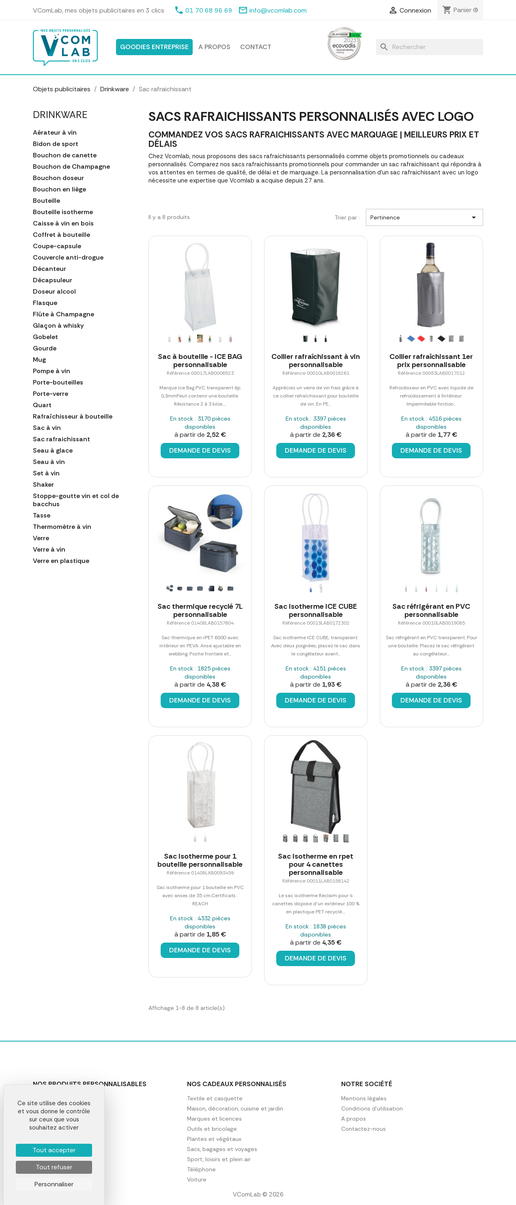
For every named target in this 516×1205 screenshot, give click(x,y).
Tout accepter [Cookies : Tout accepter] (53, 1150)
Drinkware (60, 114)
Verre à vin (49, 550)
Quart (42, 405)
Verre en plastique (61, 561)
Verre (41, 538)
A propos (214, 47)
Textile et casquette (215, 1098)
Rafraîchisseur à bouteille (72, 416)
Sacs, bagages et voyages (222, 1149)
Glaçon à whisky (58, 326)
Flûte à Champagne (63, 314)
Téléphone (201, 1169)
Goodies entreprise (154, 47)
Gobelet (45, 337)
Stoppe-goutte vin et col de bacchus (76, 500)
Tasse (41, 515)
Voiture (196, 1179)
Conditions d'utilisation (372, 1108)
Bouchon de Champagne (71, 167)
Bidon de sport (55, 144)
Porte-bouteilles (58, 382)
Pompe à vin (51, 371)
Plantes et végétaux (214, 1139)
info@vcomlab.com (278, 10)
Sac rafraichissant (61, 439)
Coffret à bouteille (61, 235)
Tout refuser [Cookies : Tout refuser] (54, 1167)
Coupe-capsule (57, 246)
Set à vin (46, 473)
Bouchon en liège (59, 189)
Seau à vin (49, 462)
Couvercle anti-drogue (68, 257)
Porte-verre (50, 394)
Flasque (45, 303)
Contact (255, 47)
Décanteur (49, 269)
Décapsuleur (52, 280)
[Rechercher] (429, 47)
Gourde (44, 348)
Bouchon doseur (58, 178)
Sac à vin (47, 428)
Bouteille (46, 201)
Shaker (43, 485)
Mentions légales (364, 1098)
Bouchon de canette (65, 155)
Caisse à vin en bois (63, 223)
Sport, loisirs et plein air (219, 1159)
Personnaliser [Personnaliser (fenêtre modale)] (53, 1184)
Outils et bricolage (212, 1128)
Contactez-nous (363, 1128)
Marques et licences (214, 1118)
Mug (39, 360)
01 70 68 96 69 (208, 10)
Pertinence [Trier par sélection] (424, 217)
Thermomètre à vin (62, 527)
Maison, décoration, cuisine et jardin (235, 1108)
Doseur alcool (54, 292)
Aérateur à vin (55, 133)
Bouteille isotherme (63, 212)
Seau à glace (53, 451)
